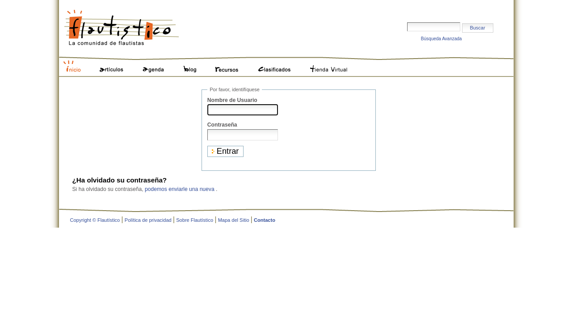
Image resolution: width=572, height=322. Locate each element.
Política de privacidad (148, 220)
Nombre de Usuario (232, 100)
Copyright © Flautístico (95, 220)
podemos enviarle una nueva (179, 189)
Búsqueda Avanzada (441, 38)
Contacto (264, 220)
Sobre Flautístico (194, 220)
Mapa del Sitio (233, 220)
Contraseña (222, 125)
